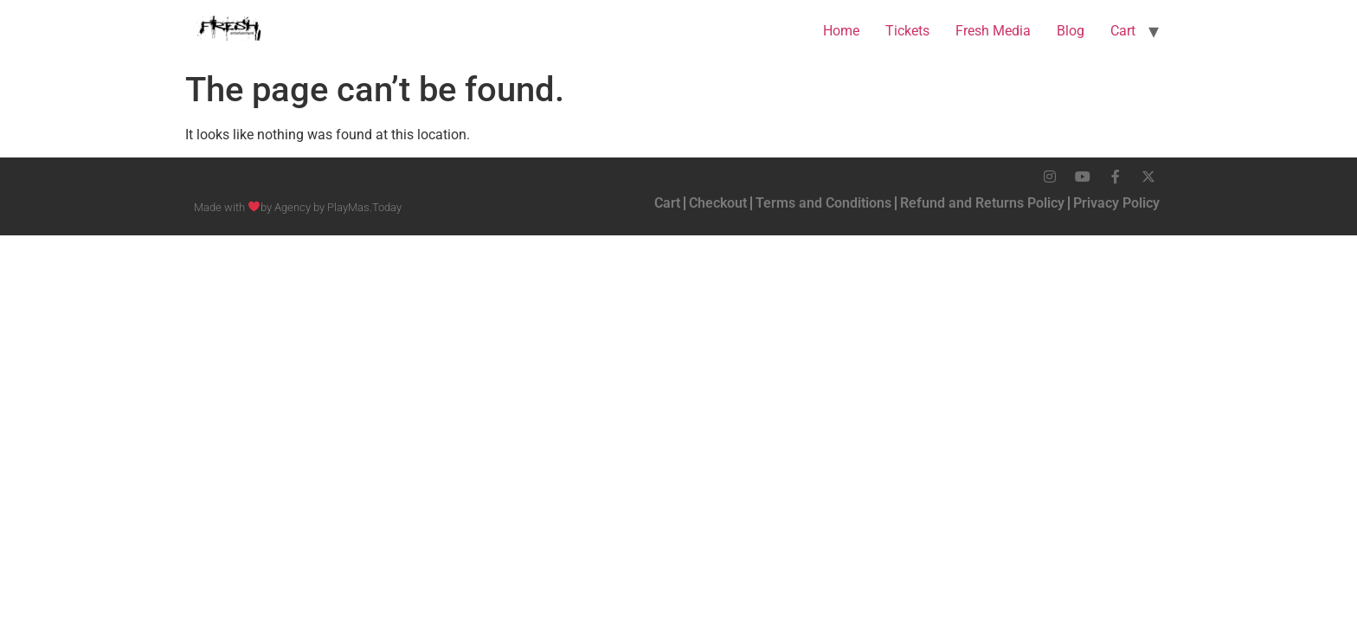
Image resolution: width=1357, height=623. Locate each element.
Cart (1122, 30)
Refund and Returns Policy (982, 203)
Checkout (718, 203)
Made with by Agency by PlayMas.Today (298, 207)
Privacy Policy (1116, 203)
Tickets (907, 30)
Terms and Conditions (823, 203)
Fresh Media (993, 30)
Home (841, 30)
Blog (1070, 30)
